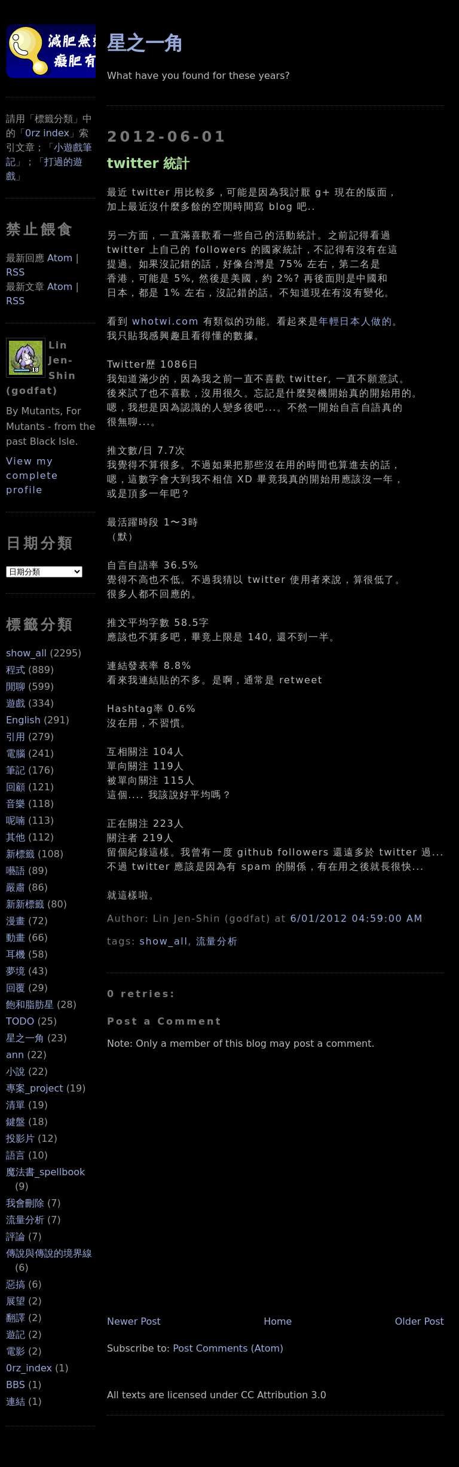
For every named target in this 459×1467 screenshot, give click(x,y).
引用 (15, 736)
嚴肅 (15, 887)
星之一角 (25, 1038)
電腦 (15, 753)
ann (15, 1054)
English (23, 720)
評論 (15, 1236)
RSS (15, 272)
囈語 (15, 870)
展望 (15, 1301)
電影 (15, 1351)
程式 (15, 670)
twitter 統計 (148, 163)
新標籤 (20, 854)
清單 (15, 1105)
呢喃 (15, 820)
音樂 (15, 803)
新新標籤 (25, 904)
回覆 (15, 988)
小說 (15, 1071)
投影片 (20, 1138)
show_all (26, 653)
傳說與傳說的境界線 (49, 1253)
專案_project (34, 1088)
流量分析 (25, 1219)
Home (278, 1321)
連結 (15, 1401)
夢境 (15, 971)
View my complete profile (32, 476)
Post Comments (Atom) (228, 1348)
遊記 (15, 1334)
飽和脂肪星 (30, 1004)
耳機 (15, 954)
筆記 (15, 770)
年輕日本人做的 (355, 321)
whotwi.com (165, 321)
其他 (15, 837)
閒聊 (15, 686)
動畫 (15, 937)
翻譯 (15, 1318)
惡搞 (15, 1284)
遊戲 (15, 703)
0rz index (47, 133)
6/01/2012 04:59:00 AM (356, 918)
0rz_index (29, 1368)
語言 (15, 1155)
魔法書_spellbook (45, 1172)
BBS (15, 1384)
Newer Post (134, 1321)
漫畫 (15, 921)
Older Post (419, 1321)
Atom (59, 258)
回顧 (15, 787)
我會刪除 (25, 1203)
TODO (20, 1021)
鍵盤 (15, 1121)
